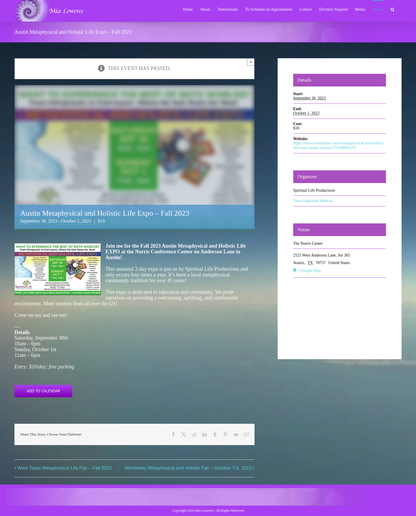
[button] (392, 9)
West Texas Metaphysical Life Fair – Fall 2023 (64, 468)
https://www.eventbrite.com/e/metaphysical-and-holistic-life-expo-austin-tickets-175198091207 (339, 145)
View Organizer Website (313, 201)
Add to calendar (43, 391)
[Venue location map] (339, 312)
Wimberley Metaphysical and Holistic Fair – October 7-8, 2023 (188, 468)
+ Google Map (309, 270)
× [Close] (251, 61)
